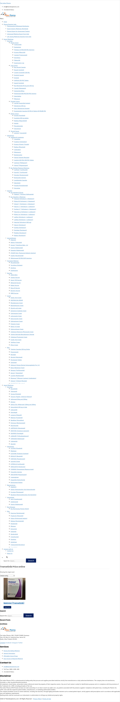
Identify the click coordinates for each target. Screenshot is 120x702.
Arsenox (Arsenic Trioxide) (21, 144)
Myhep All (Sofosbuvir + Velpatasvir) (24, 201)
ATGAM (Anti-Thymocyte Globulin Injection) (23, 253)
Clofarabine (17, 149)
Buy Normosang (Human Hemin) (20, 509)
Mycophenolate (18, 126)
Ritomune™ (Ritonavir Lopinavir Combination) (23, 378)
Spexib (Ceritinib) (19, 83)
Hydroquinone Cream (17, 321)
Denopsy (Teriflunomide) (18, 370)
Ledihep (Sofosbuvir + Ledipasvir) (23, 220)
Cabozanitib (14, 410)
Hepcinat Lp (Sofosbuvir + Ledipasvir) (24, 212)
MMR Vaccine (14, 293)
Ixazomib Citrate (15, 461)
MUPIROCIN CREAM (17, 300)
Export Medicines (8, 39)
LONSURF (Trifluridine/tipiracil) (20, 436)
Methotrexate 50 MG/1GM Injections (21, 258)
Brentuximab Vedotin (16, 482)
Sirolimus (13, 268)
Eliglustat (13, 240)
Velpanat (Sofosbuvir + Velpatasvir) (24, 199)
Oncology (9, 41)
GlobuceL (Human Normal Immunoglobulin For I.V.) (25, 365)
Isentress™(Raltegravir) (20, 163)
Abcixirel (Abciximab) (16, 357)
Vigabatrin (13, 487)
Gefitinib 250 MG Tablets (21, 80)
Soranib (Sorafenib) (19, 115)
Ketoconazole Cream (16, 319)
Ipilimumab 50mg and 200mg (19, 399)
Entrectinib (14, 529)
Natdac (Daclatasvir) (20, 235)
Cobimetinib (14, 441)
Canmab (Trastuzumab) (20, 55)
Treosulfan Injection (16, 472)
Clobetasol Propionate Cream (19, 337)
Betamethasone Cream (17, 305)
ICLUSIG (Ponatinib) (16, 448)
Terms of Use (46, 699)
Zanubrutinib (14, 534)
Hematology (10, 135)
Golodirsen (14, 542)
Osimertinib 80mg (19, 91)
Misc (8, 347)
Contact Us (10, 551)
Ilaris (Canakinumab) (16, 499)
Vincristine (17, 188)
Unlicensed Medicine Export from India (18, 34)
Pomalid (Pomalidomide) (21, 185)
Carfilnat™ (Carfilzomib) (21, 170)
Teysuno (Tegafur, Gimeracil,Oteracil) (21, 397)
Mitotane (13, 526)
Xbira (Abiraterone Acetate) (22, 108)
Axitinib (16, 123)
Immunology (10, 497)
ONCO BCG (14, 275)
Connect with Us (8, 549)
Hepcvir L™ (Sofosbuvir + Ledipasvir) (24, 206)
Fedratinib (13, 531)
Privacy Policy (37, 699)
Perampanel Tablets (16, 360)
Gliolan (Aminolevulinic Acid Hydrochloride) (23, 489)
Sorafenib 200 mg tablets (21, 118)
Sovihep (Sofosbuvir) (20, 227)
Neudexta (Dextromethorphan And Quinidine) (23, 495)
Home (5, 22)
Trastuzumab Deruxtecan (18, 545)
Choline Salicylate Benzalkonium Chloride (22, 334)
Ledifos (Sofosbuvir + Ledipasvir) (23, 217)
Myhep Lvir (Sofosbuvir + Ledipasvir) (24, 214)
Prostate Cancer (15, 101)
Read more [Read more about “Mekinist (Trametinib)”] (7, 607)
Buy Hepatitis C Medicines (18, 197)
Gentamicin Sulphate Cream (18, 311)
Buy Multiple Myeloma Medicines (20, 168)
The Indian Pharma (5, 3)
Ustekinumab (14, 502)
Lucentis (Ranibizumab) (17, 375)
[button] (60, 19)
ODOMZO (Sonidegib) (17, 433)
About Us (9, 553)
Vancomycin (17, 128)
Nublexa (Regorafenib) (20, 121)
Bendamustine (18, 155)
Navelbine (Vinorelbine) (17, 420)
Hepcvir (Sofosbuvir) (20, 225)
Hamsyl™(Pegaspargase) (21, 165)
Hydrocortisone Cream (17, 329)
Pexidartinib (14, 524)
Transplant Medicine (13, 261)
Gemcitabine (17, 96)
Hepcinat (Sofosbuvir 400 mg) (22, 222)
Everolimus (17, 58)
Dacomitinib (14, 389)
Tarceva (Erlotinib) (16, 394)
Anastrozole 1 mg (19, 63)
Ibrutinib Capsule (19, 75)
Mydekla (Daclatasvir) (20, 233)
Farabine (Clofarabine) (20, 142)
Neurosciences (11, 485)
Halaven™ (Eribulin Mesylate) (19, 381)
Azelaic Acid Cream (16, 298)
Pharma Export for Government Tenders (18, 31)
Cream (9, 296)
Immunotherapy (11, 238)
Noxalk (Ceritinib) (19, 70)
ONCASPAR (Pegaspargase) (19, 474)
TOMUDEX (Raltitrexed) (17, 439)
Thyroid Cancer (15, 131)
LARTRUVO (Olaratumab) (18, 428)
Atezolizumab (14, 425)
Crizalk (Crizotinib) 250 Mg (22, 72)
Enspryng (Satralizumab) (17, 513)
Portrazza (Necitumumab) (18, 423)
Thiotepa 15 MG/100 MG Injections (24, 50)
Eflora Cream (14, 345)
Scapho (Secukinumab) (17, 255)
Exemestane (17, 47)
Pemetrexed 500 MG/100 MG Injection (25, 93)
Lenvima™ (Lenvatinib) (20, 133)
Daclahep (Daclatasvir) (20, 230)
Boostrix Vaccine (15, 291)
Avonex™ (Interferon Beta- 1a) (19, 245)
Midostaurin (17, 152)
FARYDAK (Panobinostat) (18, 459)
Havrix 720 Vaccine (16, 280)
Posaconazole (14, 352)
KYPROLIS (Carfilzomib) (18, 464)
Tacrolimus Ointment (16, 265)
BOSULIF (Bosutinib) (17, 456)
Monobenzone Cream (17, 303)
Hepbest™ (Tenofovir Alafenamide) (24, 194)
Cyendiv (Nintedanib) (20, 88)
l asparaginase (15, 477)
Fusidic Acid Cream (16, 340)
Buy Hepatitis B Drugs (17, 192)
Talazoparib (14, 391)
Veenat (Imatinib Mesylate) (21, 157)
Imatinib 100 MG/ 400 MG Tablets (24, 160)
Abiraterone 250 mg (19, 106)
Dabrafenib (17, 183)
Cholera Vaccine (15, 277)
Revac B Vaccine (15, 288)
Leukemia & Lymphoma (17, 137)
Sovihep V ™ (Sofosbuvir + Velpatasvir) (25, 209)
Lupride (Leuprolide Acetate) (22, 103)
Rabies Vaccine (15, 285)
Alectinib (13, 444)
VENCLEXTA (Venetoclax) (18, 467)
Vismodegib (14, 412)
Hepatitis (9, 191)
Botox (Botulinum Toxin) (17, 368)
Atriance (13, 402)
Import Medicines (8, 385)
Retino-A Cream (15, 326)
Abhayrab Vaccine (16, 283)
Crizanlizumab (15, 537)
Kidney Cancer (15, 114)
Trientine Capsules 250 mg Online (20, 349)
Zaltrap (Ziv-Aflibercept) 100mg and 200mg (23, 404)
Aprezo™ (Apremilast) (17, 373)
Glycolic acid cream (16, 308)
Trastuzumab (17, 44)
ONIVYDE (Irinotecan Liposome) (20, 431)
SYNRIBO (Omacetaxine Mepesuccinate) (22, 469)
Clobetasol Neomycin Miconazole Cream (22, 332)
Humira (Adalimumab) (17, 248)
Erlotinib (16, 78)
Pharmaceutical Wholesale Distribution (18, 26)
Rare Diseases (11, 507)
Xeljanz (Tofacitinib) (16, 242)
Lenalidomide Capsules (20, 180)
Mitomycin (17, 99)
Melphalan (13, 451)
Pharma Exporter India (10, 24)
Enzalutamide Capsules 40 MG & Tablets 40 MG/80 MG (30, 111)
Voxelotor (13, 539)
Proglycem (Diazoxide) (17, 516)
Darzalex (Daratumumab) (21, 175)
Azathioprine (14, 270)
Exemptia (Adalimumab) (17, 250)
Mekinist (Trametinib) (17, 418)
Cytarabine (17, 139)
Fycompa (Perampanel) (17, 492)
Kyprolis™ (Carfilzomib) (20, 172)
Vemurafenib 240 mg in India (19, 407)
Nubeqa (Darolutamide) (17, 521)
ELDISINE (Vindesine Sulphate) (19, 453)
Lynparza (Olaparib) (16, 415)
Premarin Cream (15, 324)
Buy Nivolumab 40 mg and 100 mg (24, 86)
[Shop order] (7, 576)
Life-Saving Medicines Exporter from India (19, 36)
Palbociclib (17, 60)
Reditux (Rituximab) (19, 147)
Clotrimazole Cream (16, 313)
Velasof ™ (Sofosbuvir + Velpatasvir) (24, 204)
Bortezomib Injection (20, 178)
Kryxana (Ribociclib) (19, 52)
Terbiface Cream (15, 342)
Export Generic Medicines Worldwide (17, 29)
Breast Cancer (15, 43)
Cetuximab (14, 362)
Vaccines (9, 273)
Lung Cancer (14, 65)
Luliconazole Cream (16, 316)
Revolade (13, 354)
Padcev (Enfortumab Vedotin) (19, 518)
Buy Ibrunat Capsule (20, 67)
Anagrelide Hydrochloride (18, 480)
